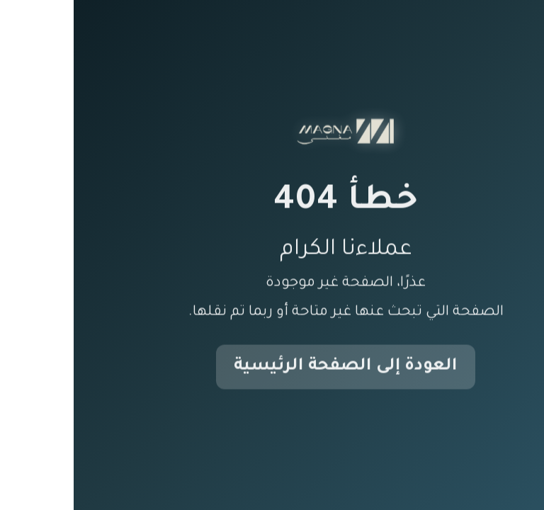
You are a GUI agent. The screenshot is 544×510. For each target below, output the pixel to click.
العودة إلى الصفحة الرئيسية (272, 367)
